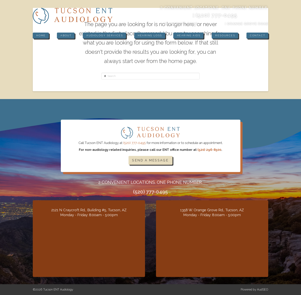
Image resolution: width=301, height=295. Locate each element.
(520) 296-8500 (209, 150)
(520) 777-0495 (134, 143)
